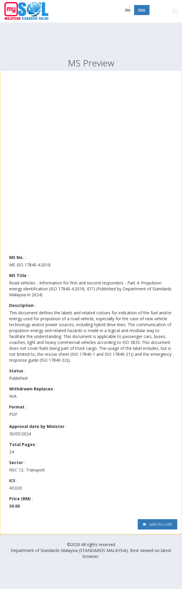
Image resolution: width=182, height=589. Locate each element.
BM (127, 10)
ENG (141, 10)
